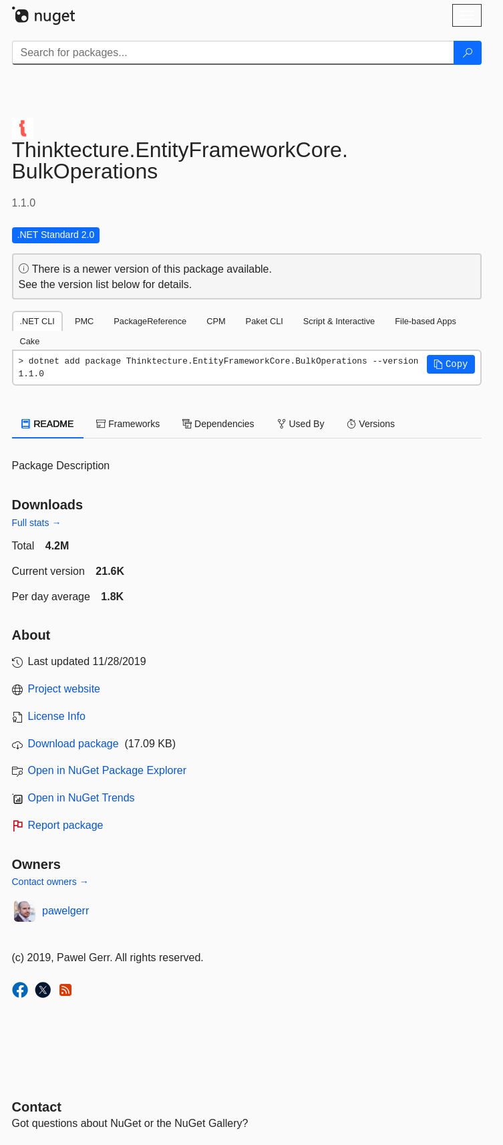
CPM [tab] (215, 321)
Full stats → (36, 522)
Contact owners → (50, 881)
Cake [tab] (30, 341)
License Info (57, 716)
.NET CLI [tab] (37, 321)
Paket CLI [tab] (264, 321)
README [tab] (48, 423)
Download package (73, 743)
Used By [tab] (301, 423)
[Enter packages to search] (233, 53)
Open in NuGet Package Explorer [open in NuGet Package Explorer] (107, 770)
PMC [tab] (84, 321)
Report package (66, 825)
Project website (64, 688)
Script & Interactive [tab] (339, 321)
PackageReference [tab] (150, 321)
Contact (36, 1107)
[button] (451, 364)
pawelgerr (65, 910)
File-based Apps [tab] (425, 321)
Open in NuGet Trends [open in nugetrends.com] (81, 797)
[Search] (468, 53)
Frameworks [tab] (128, 423)
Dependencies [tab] (218, 423)
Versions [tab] (371, 423)
